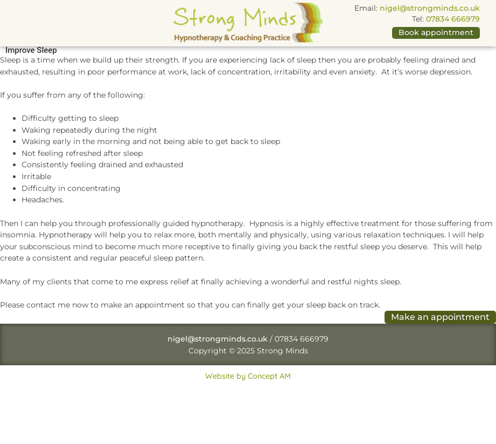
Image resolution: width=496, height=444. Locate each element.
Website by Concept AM (248, 376)
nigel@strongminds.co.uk (430, 8)
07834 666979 (453, 19)
